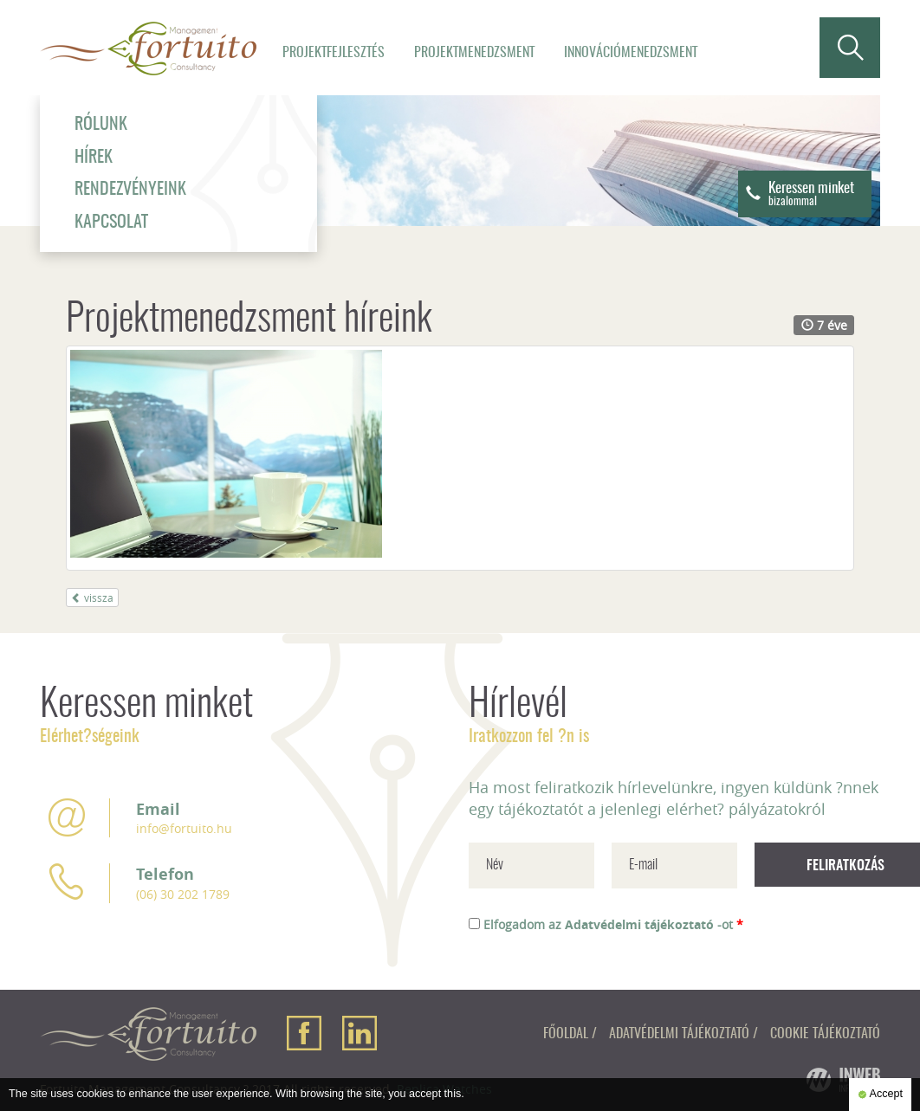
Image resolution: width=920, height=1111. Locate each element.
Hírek (94, 157)
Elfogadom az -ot (613, 924)
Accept (880, 1094)
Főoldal (565, 1034)
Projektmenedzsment (474, 53)
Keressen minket (811, 194)
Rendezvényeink (130, 189)
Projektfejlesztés (333, 53)
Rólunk (101, 124)
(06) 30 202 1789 (183, 894)
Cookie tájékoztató (825, 1034)
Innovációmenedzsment (630, 53)
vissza (92, 597)
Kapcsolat (111, 222)
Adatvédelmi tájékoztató (639, 924)
